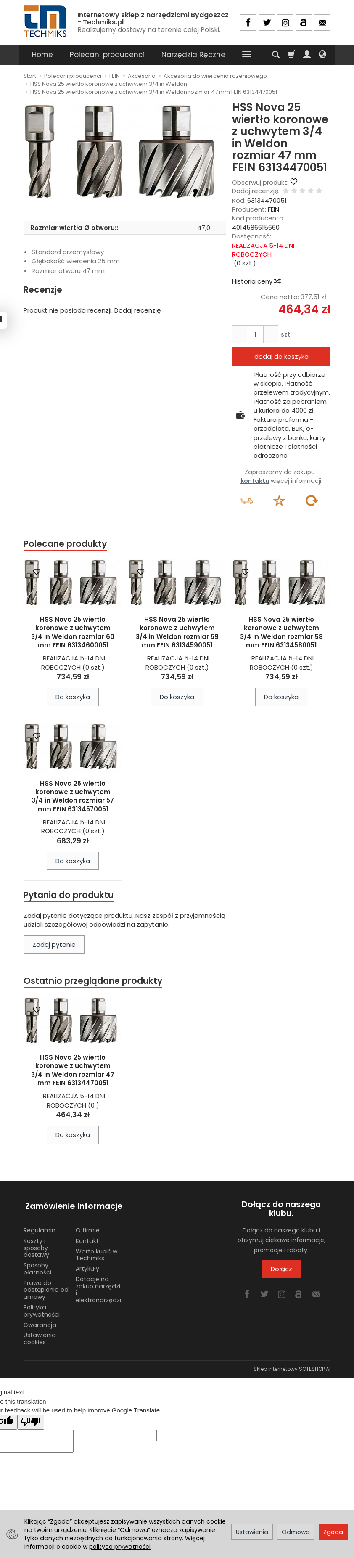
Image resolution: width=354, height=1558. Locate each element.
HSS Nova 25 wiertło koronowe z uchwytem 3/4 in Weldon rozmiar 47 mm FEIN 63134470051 (72, 1071)
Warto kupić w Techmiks (96, 1252)
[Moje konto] (307, 55)
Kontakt (87, 1238)
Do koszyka (72, 697)
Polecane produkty (66, 544)
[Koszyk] (291, 55)
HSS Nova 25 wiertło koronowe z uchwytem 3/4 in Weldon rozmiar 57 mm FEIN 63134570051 (73, 796)
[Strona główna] (46, 21)
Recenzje (43, 290)
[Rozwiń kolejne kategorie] (247, 55)
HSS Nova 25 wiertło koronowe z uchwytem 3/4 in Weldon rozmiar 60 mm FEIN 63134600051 (72, 632)
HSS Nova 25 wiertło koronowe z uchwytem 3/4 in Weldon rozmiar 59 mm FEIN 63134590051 (177, 632)
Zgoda (333, 1532)
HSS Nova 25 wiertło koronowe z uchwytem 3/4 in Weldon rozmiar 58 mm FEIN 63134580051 (281, 632)
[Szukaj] (276, 55)
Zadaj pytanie (54, 945)
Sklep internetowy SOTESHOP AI (292, 1366)
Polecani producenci (107, 55)
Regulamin (39, 1228)
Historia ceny (256, 281)
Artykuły (87, 1266)
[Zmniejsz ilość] (269, 334)
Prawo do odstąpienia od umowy (46, 1287)
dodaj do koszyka (281, 356)
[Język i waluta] (322, 55)
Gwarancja (40, 1322)
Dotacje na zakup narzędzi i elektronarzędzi (98, 1287)
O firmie (88, 1228)
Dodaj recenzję (137, 310)
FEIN (273, 209)
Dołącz (281, 1270)
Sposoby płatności (37, 1266)
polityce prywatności (120, 1546)
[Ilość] (254, 334)
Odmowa (296, 1532)
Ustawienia (252, 1532)
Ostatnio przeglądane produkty (93, 982)
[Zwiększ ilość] (239, 334)
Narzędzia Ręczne (193, 55)
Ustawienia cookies (40, 1336)
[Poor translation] (30, 1419)
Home (42, 55)
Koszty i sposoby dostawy (36, 1245)
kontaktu (254, 481)
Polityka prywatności (42, 1308)
